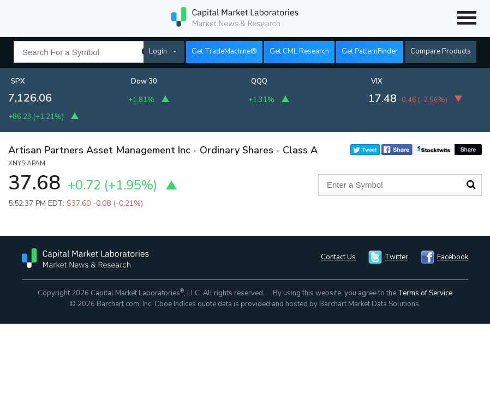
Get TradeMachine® (224, 51)
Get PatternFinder (370, 51)
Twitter (396, 257)
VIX (377, 81)
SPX (18, 81)
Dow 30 (144, 81)
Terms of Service (425, 293)
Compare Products (440, 51)
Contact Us (338, 257)
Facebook (452, 257)
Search (471, 184)
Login (158, 51)
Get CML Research (299, 51)
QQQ (259, 81)
